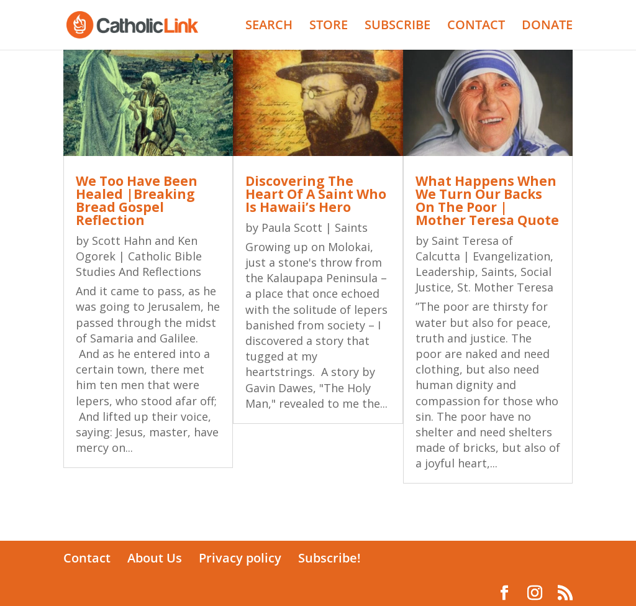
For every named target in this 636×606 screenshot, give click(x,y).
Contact (87, 557)
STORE (328, 27)
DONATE (547, 27)
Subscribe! (329, 557)
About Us (154, 557)
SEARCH (269, 27)
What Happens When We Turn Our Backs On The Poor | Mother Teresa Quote (487, 200)
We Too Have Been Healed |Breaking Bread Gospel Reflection (137, 200)
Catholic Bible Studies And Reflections (139, 264)
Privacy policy (240, 557)
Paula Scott (291, 227)
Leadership (445, 271)
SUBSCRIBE (397, 27)
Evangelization (511, 256)
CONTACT (476, 27)
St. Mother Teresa (505, 287)
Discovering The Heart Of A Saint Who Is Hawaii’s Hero (315, 194)
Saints (351, 227)
